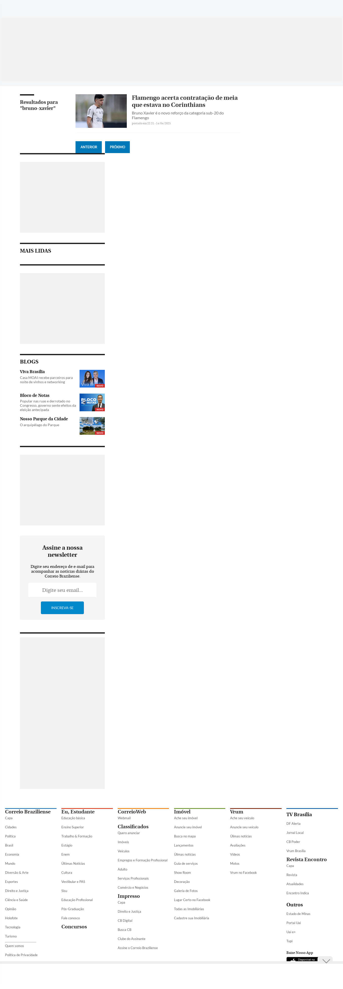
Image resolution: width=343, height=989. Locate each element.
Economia (12, 854)
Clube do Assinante (131, 939)
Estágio (66, 845)
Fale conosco (70, 918)
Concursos (74, 927)
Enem (65, 854)
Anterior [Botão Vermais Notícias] (89, 147)
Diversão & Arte (17, 873)
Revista (291, 875)
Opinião (10, 909)
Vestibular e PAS (73, 882)
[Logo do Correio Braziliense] (76, 6)
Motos (234, 863)
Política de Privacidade (21, 955)
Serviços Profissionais (133, 878)
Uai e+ (291, 932)
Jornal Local (295, 833)
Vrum (236, 812)
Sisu (64, 891)
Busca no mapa (185, 836)
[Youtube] (316, 9)
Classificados (133, 827)
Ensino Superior (72, 827)
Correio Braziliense (28, 812)
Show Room (182, 873)
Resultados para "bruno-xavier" (39, 105)
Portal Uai (293, 923)
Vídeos (235, 854)
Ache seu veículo (242, 818)
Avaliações (238, 845)
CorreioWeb (132, 812)
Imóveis (123, 842)
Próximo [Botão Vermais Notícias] (117, 147)
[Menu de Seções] (14, 6)
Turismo (11, 936)
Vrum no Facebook (243, 873)
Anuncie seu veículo (244, 827)
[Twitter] (297, 9)
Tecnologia (12, 927)
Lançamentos (183, 845)
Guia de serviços (186, 863)
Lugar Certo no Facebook (192, 900)
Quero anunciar (129, 833)
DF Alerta (293, 824)
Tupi (289, 941)
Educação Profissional (77, 900)
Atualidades (295, 884)
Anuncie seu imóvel (188, 827)
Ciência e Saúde (16, 900)
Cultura (66, 873)
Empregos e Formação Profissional (142, 860)
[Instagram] (306, 9)
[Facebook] (287, 9)
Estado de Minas (298, 914)
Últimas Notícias (73, 863)
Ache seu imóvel (186, 818)
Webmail (124, 818)
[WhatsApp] (277, 9)
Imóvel (182, 812)
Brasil (9, 845)
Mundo (10, 863)
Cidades (11, 827)
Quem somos (14, 946)
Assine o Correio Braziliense (138, 948)
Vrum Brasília (296, 851)
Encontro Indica (297, 893)
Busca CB (124, 930)
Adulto (122, 869)
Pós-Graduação (72, 909)
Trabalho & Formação (76, 836)
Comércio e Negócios (133, 887)
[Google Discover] (325, 6)
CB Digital (125, 921)
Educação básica (73, 818)
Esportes (11, 882)
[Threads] (334, 9)
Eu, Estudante (77, 812)
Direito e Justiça (17, 891)
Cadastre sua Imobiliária (191, 918)
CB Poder (293, 842)
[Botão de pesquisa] (29, 6)
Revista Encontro (306, 859)
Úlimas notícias (185, 854)
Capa (9, 818)
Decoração (182, 882)
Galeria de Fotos (186, 891)
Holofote (11, 918)
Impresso (129, 896)
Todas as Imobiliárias (189, 909)
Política (10, 836)
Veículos (124, 851)
